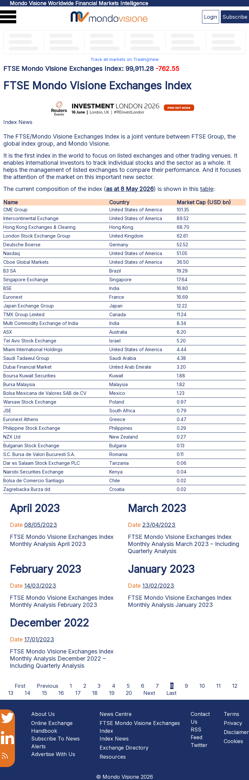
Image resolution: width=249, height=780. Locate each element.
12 (234, 686)
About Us (43, 714)
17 (78, 693)
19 (111, 693)
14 (27, 693)
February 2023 (45, 569)
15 (44, 693)
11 (218, 686)
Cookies (233, 741)
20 (129, 693)
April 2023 (35, 508)
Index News (17, 122)
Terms (231, 714)
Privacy (233, 723)
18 (95, 693)
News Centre (116, 714)
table (206, 188)
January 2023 (161, 569)
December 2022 (49, 623)
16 (61, 693)
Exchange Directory (124, 747)
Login (210, 17)
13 (10, 693)
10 (202, 686)
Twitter (199, 745)
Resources (113, 756)
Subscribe (234, 17)
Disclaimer (236, 732)
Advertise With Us (53, 754)
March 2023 (157, 508)
